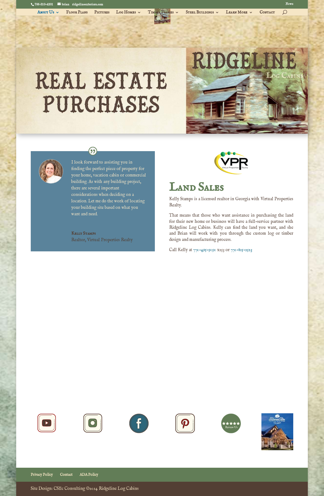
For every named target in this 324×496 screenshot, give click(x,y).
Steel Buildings (200, 13)
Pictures (101, 13)
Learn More (236, 13)
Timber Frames (160, 13)
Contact (267, 13)
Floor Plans (76, 13)
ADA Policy (89, 474)
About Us (45, 13)
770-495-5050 (204, 250)
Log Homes (126, 13)
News (289, 4)
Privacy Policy (42, 474)
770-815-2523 (241, 250)
